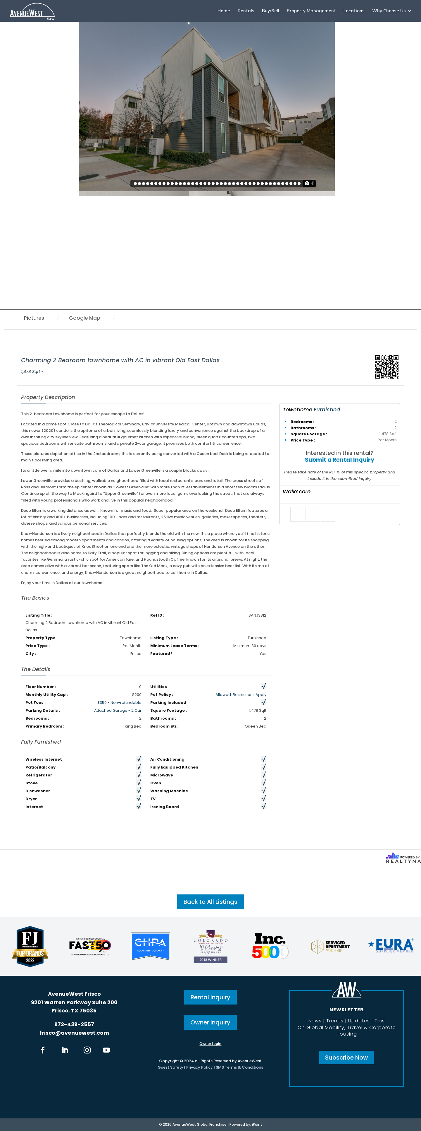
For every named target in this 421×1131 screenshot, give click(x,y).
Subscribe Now (346, 1057)
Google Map (84, 317)
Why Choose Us (389, 11)
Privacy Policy (199, 1067)
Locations (354, 11)
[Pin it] (328, 514)
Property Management (311, 11)
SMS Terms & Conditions (239, 1067)
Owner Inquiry (210, 1022)
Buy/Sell (270, 11)
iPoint (257, 1124)
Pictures (34, 317)
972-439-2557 (74, 1024)
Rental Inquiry (210, 997)
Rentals (246, 11)
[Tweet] (313, 514)
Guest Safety (170, 1067)
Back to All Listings (210, 902)
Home (224, 11)
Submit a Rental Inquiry (339, 460)
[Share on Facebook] (298, 514)
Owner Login (210, 1043)
